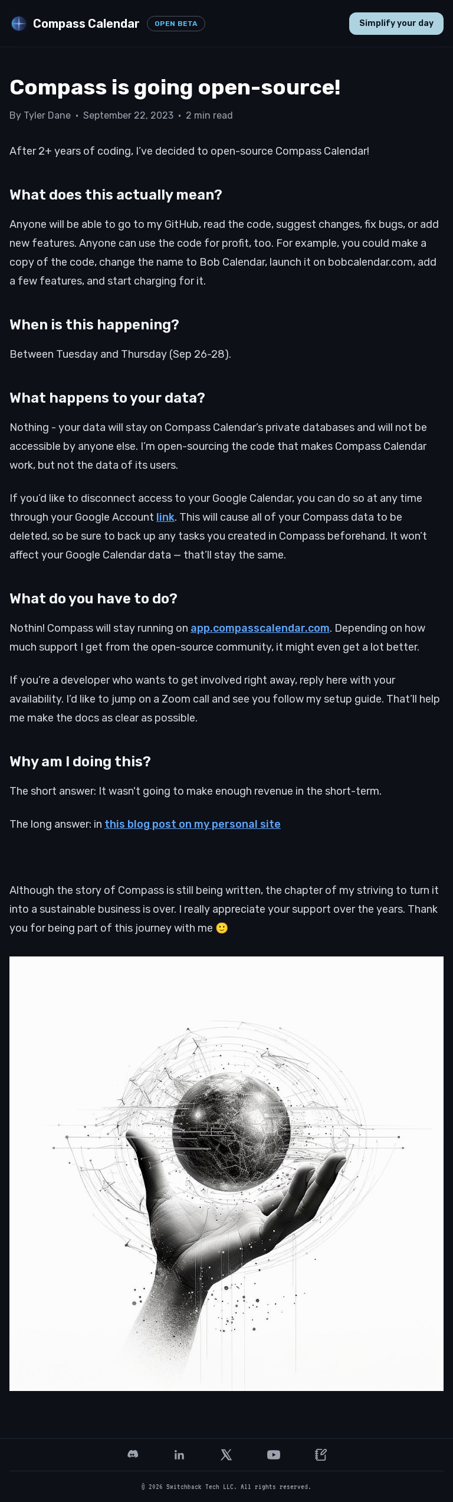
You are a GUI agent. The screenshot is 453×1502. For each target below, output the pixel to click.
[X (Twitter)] (226, 1454)
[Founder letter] (320, 1454)
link (165, 517)
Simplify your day (396, 23)
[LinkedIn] (179, 1454)
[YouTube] (273, 1454)
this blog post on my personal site (192, 824)
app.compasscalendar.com (260, 628)
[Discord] (132, 1454)
